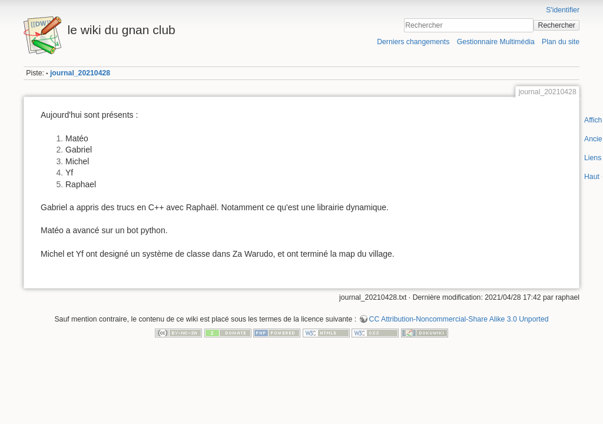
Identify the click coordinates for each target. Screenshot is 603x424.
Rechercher (556, 25)
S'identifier (562, 10)
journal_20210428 (80, 73)
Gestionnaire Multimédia (496, 42)
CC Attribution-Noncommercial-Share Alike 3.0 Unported (459, 319)
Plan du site (560, 42)
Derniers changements (413, 42)
